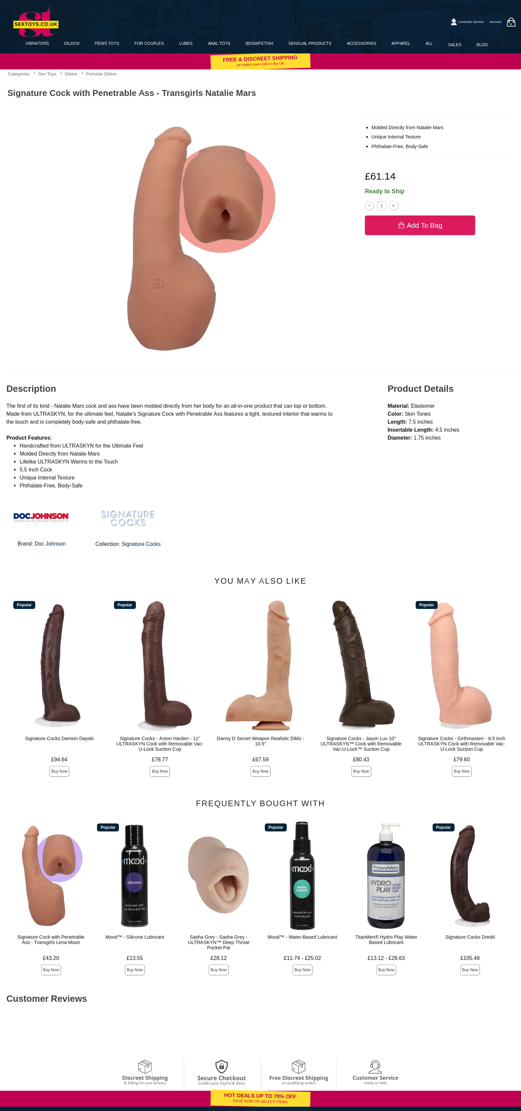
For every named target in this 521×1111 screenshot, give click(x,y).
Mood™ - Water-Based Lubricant (302, 937)
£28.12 (218, 958)
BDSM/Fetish (259, 43)
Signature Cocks (141, 544)
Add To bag (420, 225)
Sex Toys (47, 73)
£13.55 (135, 958)
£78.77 (160, 759)
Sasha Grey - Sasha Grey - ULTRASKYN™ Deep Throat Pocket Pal (218, 942)
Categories (19, 73)
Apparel (400, 43)
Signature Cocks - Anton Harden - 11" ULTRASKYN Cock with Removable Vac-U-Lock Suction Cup (160, 743)
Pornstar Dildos (101, 73)
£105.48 (470, 958)
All (429, 43)
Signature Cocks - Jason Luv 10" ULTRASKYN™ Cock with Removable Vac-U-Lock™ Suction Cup (361, 743)
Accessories (361, 43)
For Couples (149, 43)
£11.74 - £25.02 (302, 958)
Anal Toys (219, 43)
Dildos (71, 43)
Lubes (185, 43)
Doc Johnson (50, 544)
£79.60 (462, 759)
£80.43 (361, 759)
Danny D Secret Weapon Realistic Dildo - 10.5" (260, 741)
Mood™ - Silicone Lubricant (134, 937)
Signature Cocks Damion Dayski (59, 738)
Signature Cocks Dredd (470, 937)
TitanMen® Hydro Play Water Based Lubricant (386, 939)
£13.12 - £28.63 (386, 958)
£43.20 (51, 958)
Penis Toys (107, 43)
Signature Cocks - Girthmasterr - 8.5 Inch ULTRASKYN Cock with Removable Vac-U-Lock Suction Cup (461, 743)
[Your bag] (511, 22)
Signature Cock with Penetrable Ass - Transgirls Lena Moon (51, 939)
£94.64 (59, 759)
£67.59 (261, 759)
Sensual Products (309, 43)
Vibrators (37, 43)
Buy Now (59, 771)
